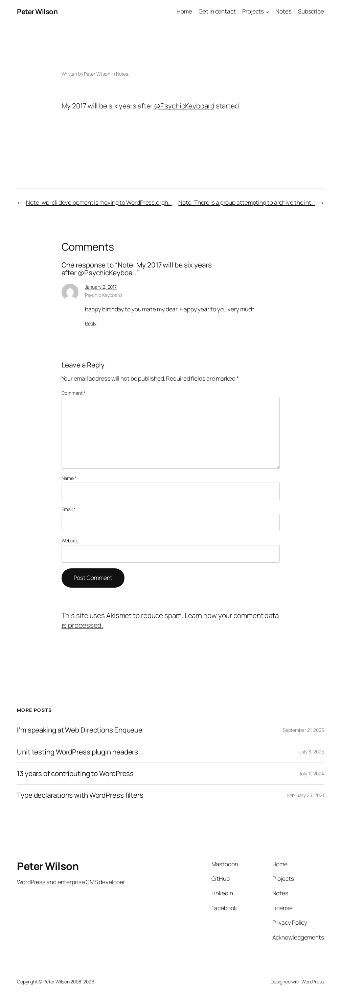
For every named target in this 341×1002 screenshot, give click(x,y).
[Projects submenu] (267, 11)
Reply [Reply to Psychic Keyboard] (91, 323)
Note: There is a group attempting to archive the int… (246, 202)
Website (70, 540)
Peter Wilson (37, 11)
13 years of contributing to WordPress (75, 773)
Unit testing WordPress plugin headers (77, 752)
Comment (74, 393)
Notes (122, 74)
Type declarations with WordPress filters (80, 795)
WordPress (312, 981)
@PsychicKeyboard (184, 105)
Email (69, 509)
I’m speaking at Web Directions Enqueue (79, 730)
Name (69, 478)
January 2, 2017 (101, 287)
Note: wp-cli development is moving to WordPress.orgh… (99, 202)
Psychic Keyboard (103, 295)
